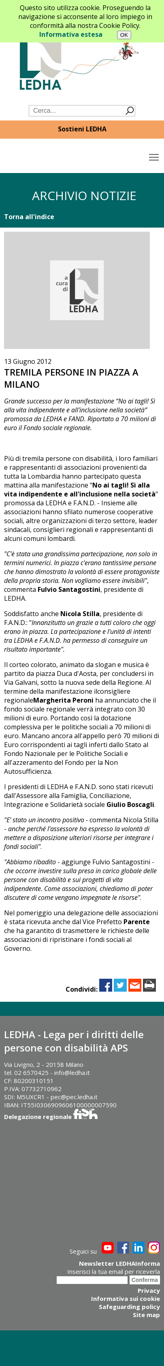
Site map (146, 1315)
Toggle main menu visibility (154, 155)
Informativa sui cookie (125, 1298)
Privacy (149, 1290)
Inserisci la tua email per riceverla (113, 1271)
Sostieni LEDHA (82, 129)
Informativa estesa (70, 34)
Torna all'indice (29, 216)
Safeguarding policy (129, 1307)
